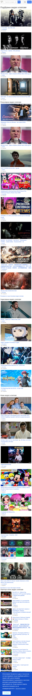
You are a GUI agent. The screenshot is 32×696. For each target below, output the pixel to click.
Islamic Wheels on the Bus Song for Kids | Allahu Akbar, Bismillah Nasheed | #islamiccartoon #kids (21, 643)
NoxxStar (4, 292)
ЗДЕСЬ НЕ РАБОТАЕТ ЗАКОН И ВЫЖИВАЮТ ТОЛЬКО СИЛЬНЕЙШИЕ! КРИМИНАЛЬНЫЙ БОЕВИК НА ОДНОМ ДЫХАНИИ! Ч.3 (22, 610)
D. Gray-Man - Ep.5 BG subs (8, 27)
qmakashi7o (4, 269)
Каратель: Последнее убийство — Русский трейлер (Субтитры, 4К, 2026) (21, 634)
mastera (3, 418)
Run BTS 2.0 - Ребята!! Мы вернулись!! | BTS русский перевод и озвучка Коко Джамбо (21, 594)
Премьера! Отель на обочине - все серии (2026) (13, 122)
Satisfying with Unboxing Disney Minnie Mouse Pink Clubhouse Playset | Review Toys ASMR (13, 191)
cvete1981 (4, 194)
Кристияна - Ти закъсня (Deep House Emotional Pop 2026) (15, 96)
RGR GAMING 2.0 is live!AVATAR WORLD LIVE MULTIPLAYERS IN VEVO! (21, 602)
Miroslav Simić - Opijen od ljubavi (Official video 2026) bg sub (16, 73)
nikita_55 (4, 490)
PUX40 (3, 443)
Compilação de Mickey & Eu (8, 512)
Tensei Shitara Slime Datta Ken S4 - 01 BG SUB (12, 365)
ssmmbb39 (4, 584)
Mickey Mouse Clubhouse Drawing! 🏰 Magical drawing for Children (21, 618)
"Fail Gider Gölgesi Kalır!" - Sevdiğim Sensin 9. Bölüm (22, 658)
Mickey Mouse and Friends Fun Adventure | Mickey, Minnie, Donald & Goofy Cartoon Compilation (15, 488)
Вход (29, 2)
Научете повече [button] (21, 688)
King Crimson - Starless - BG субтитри (10, 50)
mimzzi (3, 243)
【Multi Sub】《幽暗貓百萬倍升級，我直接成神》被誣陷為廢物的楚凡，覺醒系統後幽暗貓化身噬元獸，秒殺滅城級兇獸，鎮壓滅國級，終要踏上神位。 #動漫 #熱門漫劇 (21, 626)
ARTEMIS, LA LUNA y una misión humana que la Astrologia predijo (15, 216)
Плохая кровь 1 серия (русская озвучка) (21, 665)
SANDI (3, 75)
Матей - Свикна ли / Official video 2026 (10, 319)
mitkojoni (4, 52)
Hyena (15, 637)
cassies (15, 661)
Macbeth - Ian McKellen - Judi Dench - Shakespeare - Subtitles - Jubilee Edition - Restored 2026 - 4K (14, 241)
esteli (15, 597)
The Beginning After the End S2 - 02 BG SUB (12, 388)
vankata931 (4, 29)
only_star (4, 123)
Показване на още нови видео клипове (10, 587)
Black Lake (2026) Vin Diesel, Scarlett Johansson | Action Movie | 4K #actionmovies (15, 581)
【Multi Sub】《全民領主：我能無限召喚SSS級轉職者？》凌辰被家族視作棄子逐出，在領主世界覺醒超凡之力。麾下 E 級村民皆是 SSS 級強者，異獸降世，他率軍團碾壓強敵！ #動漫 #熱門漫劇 (16, 266)
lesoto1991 (4, 559)
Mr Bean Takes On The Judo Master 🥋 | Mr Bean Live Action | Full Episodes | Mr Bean (16, 440)
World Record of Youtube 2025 (8, 558)
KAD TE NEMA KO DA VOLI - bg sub (10, 168)
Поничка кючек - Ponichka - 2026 (9, 535)
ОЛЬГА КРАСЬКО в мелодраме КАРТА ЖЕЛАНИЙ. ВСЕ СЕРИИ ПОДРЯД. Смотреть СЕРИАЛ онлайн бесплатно (15, 416)
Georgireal (4, 344)
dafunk (3, 218)
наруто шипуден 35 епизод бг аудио (10, 342)
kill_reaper (4, 466)
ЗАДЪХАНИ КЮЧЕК (6, 464)
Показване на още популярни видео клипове (11, 296)
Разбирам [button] (7, 693)
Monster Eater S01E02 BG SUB (8, 290)
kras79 (3, 98)
